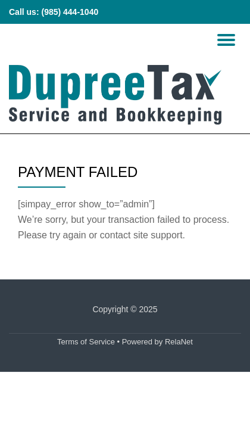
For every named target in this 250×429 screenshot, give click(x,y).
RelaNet (179, 341)
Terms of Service (86, 341)
